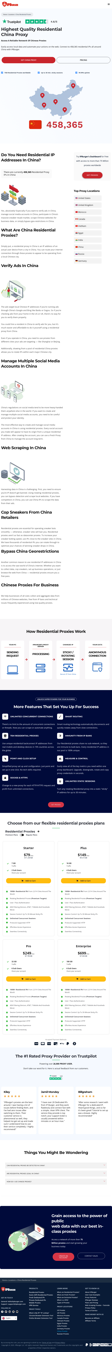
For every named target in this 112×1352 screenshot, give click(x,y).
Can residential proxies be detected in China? (26, 1165)
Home (5, 14)
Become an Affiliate (92, 1318)
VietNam (82, 226)
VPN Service (33, 1305)
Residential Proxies (36, 1292)
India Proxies (62, 1326)
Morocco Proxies (63, 1316)
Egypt (80, 233)
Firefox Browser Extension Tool (40, 1318)
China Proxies (62, 1331)
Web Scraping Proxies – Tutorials (97, 1305)
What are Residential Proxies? (68, 1292)
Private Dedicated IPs (37, 1300)
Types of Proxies (63, 1303)
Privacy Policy (90, 1308)
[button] (56, 1165)
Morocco (82, 212)
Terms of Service (91, 1311)
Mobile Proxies (35, 1303)
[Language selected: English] (9, 1318)
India (80, 240)
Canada (81, 219)
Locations (11, 14)
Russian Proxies (63, 1334)
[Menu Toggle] (109, 4)
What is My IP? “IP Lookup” (39, 1313)
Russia (81, 254)
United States (84, 198)
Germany (82, 261)
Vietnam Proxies (63, 1321)
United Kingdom (85, 205)
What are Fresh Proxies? (66, 1295)
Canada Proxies (63, 1318)
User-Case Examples (92, 1295)
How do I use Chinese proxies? (19, 1182)
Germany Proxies (63, 1329)
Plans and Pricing (91, 1303)
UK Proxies (61, 1313)
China (80, 247)
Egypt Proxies (62, 1323)
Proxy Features (90, 1297)
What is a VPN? (62, 1300)
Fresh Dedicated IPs (37, 1297)
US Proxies (61, 1310)
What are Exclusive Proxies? (67, 1297)
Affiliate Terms (90, 1321)
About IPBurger (91, 1292)
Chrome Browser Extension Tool (41, 1316)
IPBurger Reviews (91, 1300)
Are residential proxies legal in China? (23, 1173)
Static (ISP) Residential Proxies (41, 1295)
